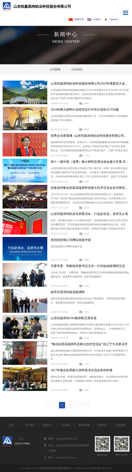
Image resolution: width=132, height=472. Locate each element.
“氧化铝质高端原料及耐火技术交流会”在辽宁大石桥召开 (89, 344)
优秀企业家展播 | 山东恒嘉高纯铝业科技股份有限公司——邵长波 (90, 136)
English (94, 19)
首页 (11, 425)
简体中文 (76, 19)
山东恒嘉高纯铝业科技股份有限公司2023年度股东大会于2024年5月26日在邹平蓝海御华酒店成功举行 (90, 83)
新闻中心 (48, 425)
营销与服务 (84, 425)
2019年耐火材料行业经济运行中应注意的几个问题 (85, 109)
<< (46, 405)
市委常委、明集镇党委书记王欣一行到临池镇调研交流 (88, 266)
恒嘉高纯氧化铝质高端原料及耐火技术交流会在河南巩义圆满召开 (90, 188)
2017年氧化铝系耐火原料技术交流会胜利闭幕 (82, 370)
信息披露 (120, 425)
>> (85, 405)
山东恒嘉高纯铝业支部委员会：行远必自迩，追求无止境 (89, 214)
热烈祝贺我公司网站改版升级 (71, 240)
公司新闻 (55, 69)
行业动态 (77, 69)
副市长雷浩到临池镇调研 (68, 292)
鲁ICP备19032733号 (101, 468)
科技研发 (102, 425)
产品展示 (66, 425)
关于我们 (30, 425)
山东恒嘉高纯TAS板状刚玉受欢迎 (74, 318)
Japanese (111, 19)
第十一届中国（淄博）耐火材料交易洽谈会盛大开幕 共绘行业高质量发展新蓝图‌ (90, 162)
